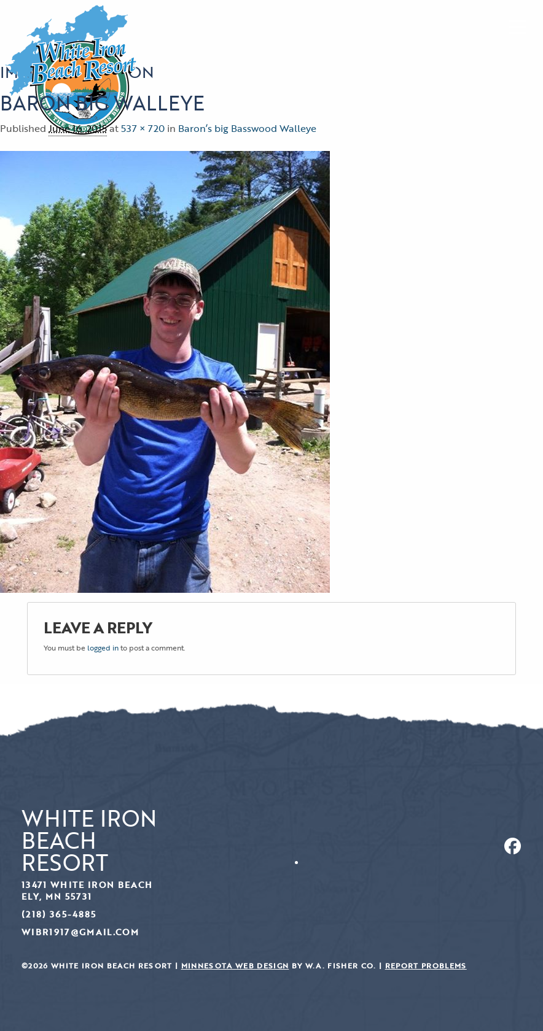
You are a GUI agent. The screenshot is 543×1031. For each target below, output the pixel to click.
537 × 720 (143, 128)
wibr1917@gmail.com (80, 931)
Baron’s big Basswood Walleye (247, 128)
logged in (103, 647)
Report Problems (426, 965)
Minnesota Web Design (235, 965)
